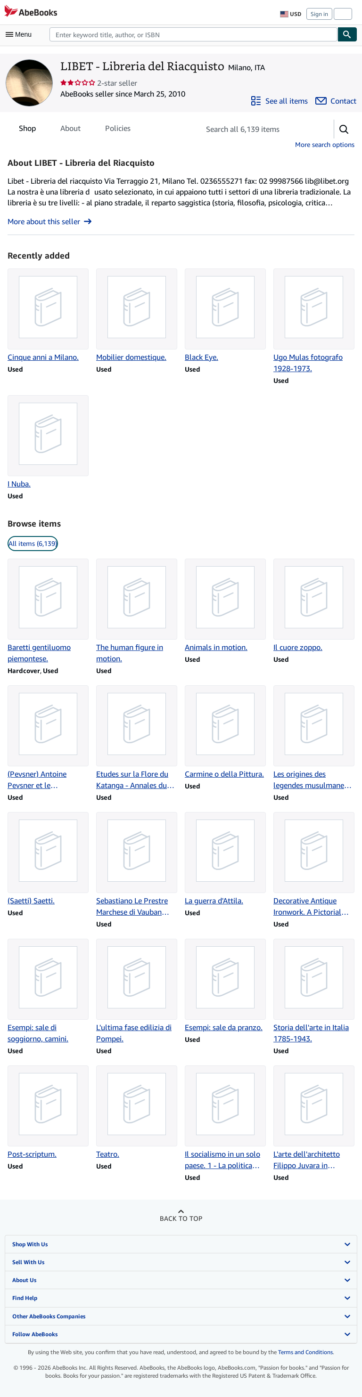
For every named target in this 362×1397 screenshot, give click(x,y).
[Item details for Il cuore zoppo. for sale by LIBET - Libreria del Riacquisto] (313, 606)
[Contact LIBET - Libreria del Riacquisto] (335, 100)
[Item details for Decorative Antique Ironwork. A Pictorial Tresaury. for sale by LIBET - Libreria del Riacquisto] (313, 865)
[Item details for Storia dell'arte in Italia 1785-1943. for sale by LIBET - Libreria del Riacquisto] (313, 991)
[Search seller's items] (257, 129)
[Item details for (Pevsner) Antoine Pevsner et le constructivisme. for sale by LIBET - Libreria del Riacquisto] (48, 738)
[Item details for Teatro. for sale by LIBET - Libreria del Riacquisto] (136, 1112)
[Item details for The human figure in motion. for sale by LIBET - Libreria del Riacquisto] (136, 611)
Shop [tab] (27, 130)
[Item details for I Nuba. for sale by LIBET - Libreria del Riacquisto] (48, 442)
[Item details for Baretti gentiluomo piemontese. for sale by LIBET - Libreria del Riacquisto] (48, 611)
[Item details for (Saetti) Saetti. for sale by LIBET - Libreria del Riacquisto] (48, 859)
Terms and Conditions (305, 1352)
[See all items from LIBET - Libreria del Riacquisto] (279, 100)
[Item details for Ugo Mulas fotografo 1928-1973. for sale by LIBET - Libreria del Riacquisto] (313, 321)
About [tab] (70, 130)
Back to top (181, 1218)
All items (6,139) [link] (32, 543)
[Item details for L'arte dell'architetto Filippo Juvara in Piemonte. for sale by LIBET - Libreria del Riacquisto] (313, 1118)
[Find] (347, 34)
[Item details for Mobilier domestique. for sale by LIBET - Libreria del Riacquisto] (136, 315)
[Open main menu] (20, 34)
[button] (344, 129)
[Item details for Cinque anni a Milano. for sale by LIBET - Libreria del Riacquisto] (48, 315)
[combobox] (193, 34)
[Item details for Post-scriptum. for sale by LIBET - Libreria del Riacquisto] (48, 1112)
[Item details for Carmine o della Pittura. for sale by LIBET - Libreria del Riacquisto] (225, 732)
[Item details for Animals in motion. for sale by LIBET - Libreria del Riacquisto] (225, 606)
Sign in (319, 13)
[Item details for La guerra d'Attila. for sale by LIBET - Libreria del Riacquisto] (225, 859)
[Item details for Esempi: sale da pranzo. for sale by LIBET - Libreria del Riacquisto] (225, 986)
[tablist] (75, 128)
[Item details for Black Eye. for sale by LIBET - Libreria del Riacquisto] (225, 315)
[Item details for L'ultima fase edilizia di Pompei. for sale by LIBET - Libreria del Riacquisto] (136, 991)
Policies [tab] (118, 130)
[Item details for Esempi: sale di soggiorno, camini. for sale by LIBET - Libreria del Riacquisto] (48, 991)
